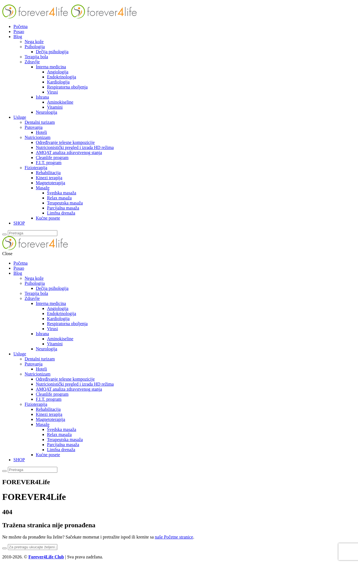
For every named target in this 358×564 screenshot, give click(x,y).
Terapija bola (36, 56)
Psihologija (35, 46)
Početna (20, 26)
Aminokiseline (60, 102)
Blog (17, 36)
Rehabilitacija (48, 172)
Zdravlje (32, 61)
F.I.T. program (49, 162)
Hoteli (41, 132)
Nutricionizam (37, 137)
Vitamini (55, 107)
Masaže (43, 187)
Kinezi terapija (49, 177)
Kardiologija (58, 82)
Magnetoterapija (50, 182)
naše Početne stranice (174, 537)
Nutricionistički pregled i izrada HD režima (75, 147)
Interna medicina (51, 66)
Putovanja (34, 127)
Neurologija (46, 112)
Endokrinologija (61, 76)
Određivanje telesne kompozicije (65, 142)
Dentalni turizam (40, 122)
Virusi (52, 92)
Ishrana (42, 97)
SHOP (19, 223)
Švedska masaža (61, 192)
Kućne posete (48, 218)
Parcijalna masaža (63, 208)
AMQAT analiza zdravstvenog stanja (69, 152)
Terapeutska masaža (65, 203)
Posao (18, 31)
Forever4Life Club (46, 556)
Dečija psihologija (52, 51)
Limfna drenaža (61, 213)
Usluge (19, 117)
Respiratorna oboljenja (67, 87)
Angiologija (57, 71)
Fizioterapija (36, 167)
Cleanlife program (52, 157)
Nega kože (34, 41)
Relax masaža (59, 197)
